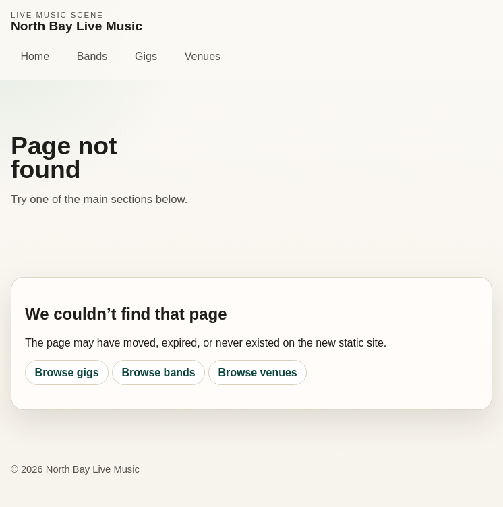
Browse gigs (67, 372)
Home (34, 56)
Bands (92, 56)
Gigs (146, 56)
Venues (202, 56)
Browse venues (257, 372)
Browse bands (158, 372)
